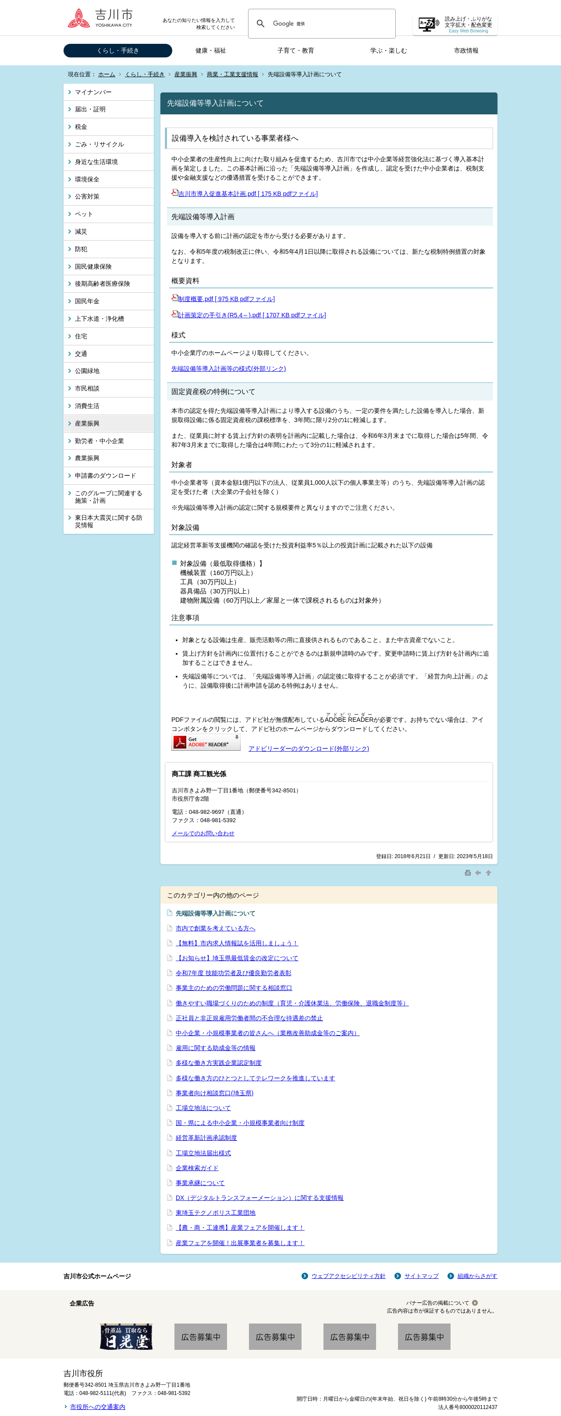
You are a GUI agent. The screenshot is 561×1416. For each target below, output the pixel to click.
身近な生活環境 (96, 161)
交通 (81, 353)
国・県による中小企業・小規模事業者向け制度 (240, 1122)
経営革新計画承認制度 (206, 1137)
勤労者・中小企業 (99, 440)
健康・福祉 (210, 50)
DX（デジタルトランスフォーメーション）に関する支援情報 (260, 1197)
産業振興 (185, 74)
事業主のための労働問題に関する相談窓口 (234, 987)
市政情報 (466, 50)
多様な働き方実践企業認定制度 (219, 1062)
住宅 (81, 336)
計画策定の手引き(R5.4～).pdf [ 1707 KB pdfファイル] (248, 315)
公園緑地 (87, 370)
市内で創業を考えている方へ (216, 928)
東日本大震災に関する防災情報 (108, 521)
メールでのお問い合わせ (203, 833)
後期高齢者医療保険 (102, 283)
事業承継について (200, 1182)
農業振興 (87, 457)
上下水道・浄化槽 (99, 318)
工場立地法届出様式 (203, 1153)
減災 (81, 231)
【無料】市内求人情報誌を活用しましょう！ (237, 943)
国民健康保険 (93, 266)
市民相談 (87, 388)
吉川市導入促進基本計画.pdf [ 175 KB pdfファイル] (244, 193)
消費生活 (87, 405)
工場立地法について (203, 1107)
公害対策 (87, 196)
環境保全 (87, 179)
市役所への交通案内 (97, 1406)
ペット (84, 213)
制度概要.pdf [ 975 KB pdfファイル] (223, 298)
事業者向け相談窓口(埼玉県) (214, 1093)
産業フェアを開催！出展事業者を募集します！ (240, 1242)
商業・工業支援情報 (232, 74)
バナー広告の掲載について (437, 1303)
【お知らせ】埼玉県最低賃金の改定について (237, 958)
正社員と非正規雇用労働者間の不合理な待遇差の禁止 (249, 1018)
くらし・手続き (117, 50)
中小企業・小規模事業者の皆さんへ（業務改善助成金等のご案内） (268, 1032)
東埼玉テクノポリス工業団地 (216, 1212)
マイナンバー (93, 92)
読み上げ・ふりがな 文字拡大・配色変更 (468, 25)
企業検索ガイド (197, 1167)
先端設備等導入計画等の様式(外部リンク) (228, 368)
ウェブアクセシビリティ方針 (349, 1276)
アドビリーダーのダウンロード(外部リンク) (309, 748)
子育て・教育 (295, 50)
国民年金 (87, 301)
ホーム (106, 74)
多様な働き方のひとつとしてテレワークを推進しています (255, 1078)
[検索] (320, 23)
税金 (81, 126)
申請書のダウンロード (105, 475)
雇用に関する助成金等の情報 (216, 1047)
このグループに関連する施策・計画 (108, 497)
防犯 (81, 248)
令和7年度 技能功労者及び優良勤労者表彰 (233, 972)
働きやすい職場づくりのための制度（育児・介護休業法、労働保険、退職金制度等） (292, 1003)
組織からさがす (477, 1276)
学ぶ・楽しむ (388, 50)
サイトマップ (422, 1276)
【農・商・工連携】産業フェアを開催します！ (240, 1227)
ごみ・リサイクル (99, 144)
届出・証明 (90, 109)
